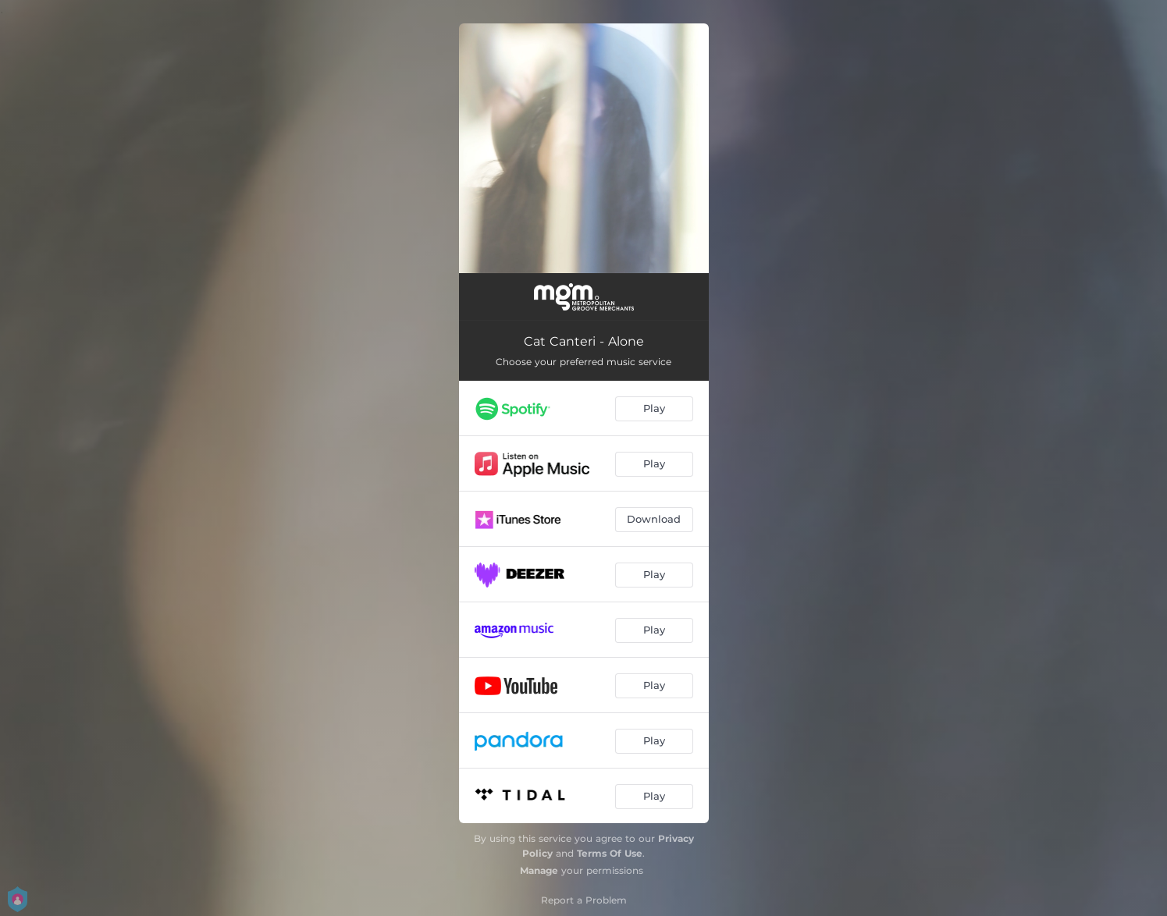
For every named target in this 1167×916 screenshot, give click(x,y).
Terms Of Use (609, 853)
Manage (539, 870)
